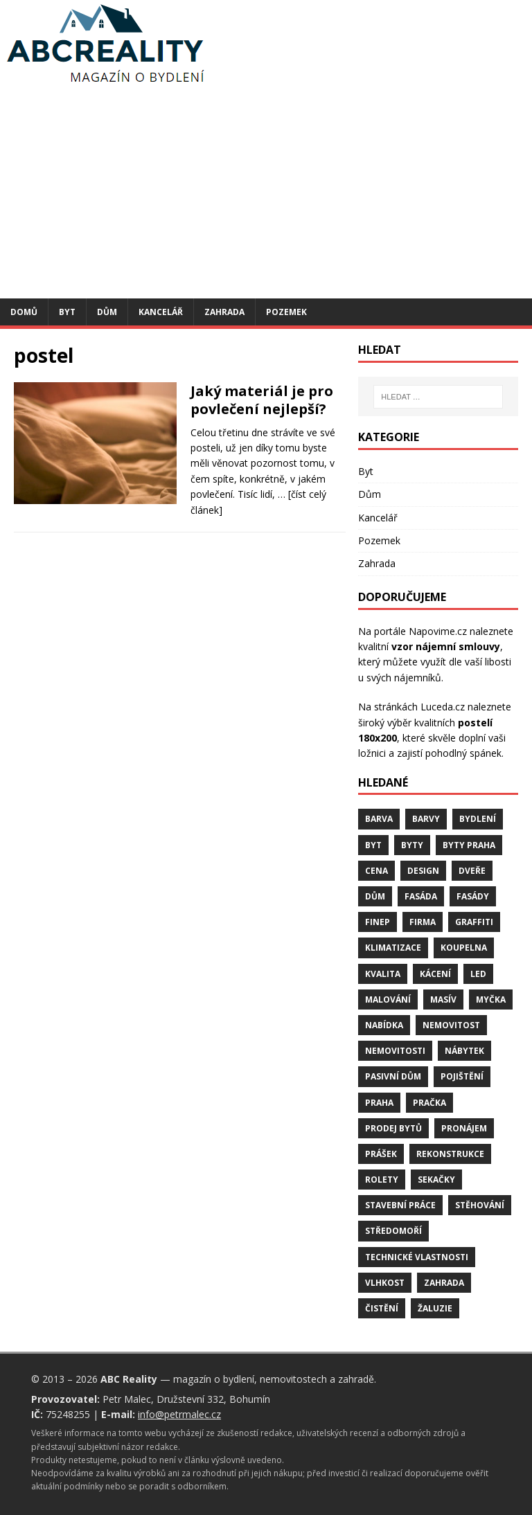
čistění (381, 1308)
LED (478, 974)
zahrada (444, 1283)
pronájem (464, 1128)
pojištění (462, 1076)
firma (422, 922)
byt (373, 845)
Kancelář (161, 312)
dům (375, 896)
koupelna (464, 947)
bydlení (477, 819)
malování (388, 999)
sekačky (436, 1179)
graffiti (474, 922)
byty (412, 845)
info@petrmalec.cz (179, 1414)
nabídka (384, 1025)
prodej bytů (393, 1128)
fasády (472, 896)
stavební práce (400, 1205)
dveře (472, 871)
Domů (23, 312)
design (423, 871)
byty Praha (469, 845)
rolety (381, 1179)
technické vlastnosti (416, 1257)
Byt (67, 312)
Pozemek (286, 312)
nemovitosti (395, 1051)
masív (443, 999)
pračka (429, 1103)
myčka (491, 999)
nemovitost (451, 1025)
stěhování (479, 1205)
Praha (379, 1103)
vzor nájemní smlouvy (445, 646)
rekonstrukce (450, 1154)
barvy (426, 819)
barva (379, 819)
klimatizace (393, 947)
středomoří (393, 1231)
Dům (107, 312)
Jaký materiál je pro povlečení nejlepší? (261, 400)
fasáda (421, 896)
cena (376, 871)
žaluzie (435, 1308)
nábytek (464, 1051)
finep (377, 922)
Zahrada (224, 312)
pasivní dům (393, 1076)
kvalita (382, 974)
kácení (435, 974)
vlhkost (385, 1283)
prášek (381, 1154)
